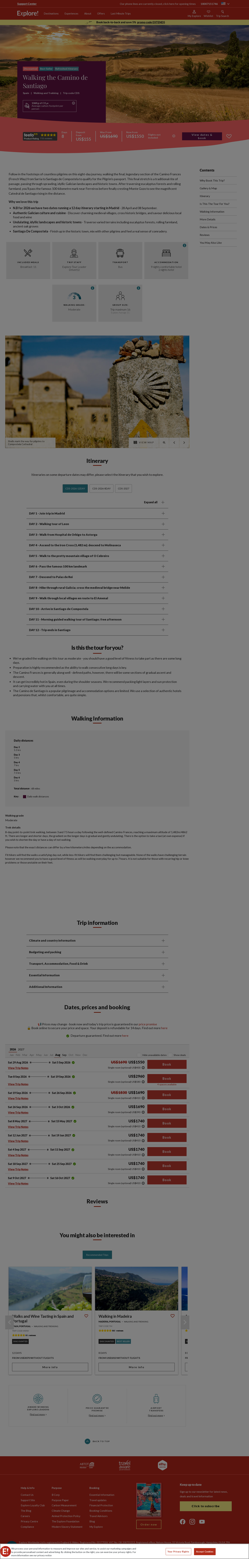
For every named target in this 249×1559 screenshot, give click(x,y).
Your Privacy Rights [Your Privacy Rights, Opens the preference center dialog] (178, 1551)
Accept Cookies (205, 1551)
